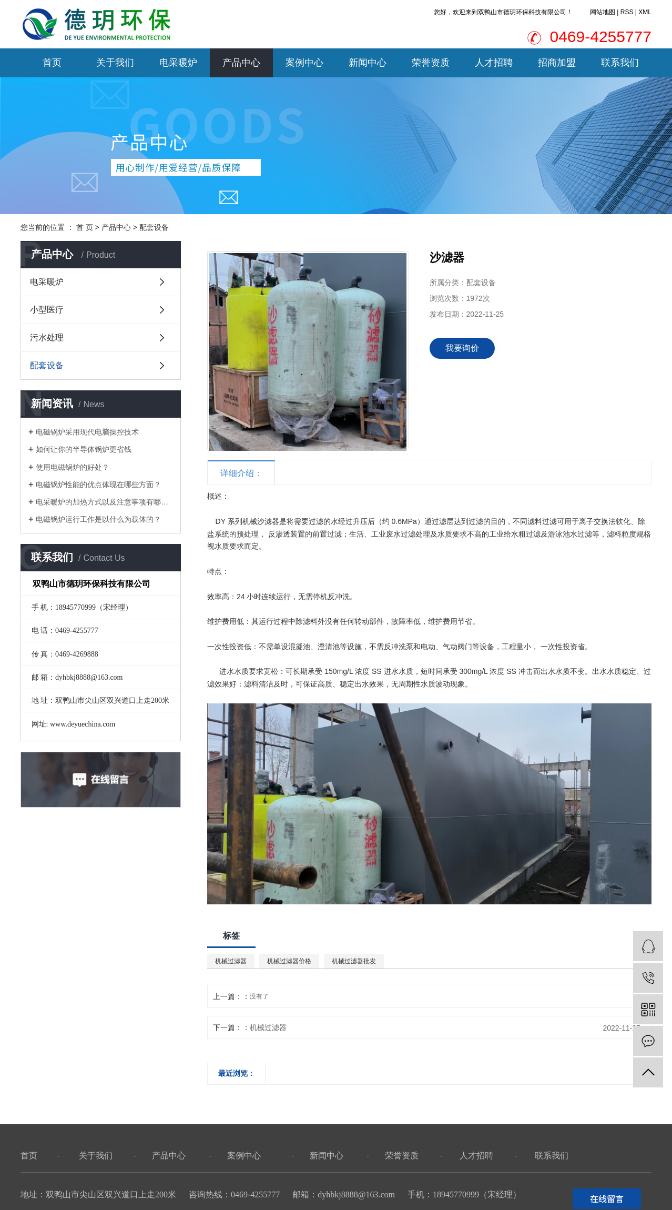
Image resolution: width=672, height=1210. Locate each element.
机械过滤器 (231, 961)
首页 (52, 62)
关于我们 (115, 62)
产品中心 (241, 62)
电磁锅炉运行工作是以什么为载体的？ (98, 519)
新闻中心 (367, 62)
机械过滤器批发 (354, 961)
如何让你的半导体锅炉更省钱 (83, 449)
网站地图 (602, 12)
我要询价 (462, 348)
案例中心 (304, 62)
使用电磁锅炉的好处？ (72, 467)
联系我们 (620, 62)
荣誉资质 (431, 62)
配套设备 (154, 227)
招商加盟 (557, 62)
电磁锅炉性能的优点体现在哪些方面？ (98, 484)
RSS (627, 12)
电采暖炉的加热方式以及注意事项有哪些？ (104, 502)
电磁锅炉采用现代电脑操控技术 (87, 432)
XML (644, 12)
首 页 (84, 227)
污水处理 (47, 337)
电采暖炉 (178, 62)
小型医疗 (47, 309)
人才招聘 (494, 62)
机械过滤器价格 (289, 961)
